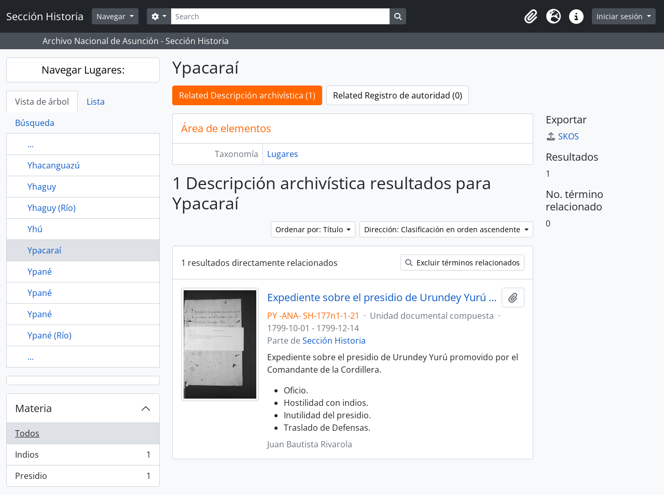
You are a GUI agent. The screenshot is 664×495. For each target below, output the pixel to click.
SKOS (562, 136)
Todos (27, 433)
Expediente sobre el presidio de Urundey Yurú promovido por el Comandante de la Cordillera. (382, 297)
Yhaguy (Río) (51, 208)
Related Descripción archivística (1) (247, 95)
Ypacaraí (44, 250)
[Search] (280, 16)
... (30, 144)
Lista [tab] (96, 101)
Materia (33, 408)
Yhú (35, 229)
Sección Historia (334, 340)
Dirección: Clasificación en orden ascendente (443, 229)
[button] (530, 16)
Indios (83, 456)
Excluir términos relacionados (462, 262)
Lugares (282, 154)
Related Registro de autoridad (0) (397, 95)
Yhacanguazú (53, 165)
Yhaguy (41, 186)
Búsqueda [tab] (34, 123)
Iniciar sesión (621, 16)
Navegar (112, 16)
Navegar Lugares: (83, 70)
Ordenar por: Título (310, 229)
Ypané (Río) (49, 335)
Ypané (39, 271)
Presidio (83, 478)
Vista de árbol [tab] (42, 101)
